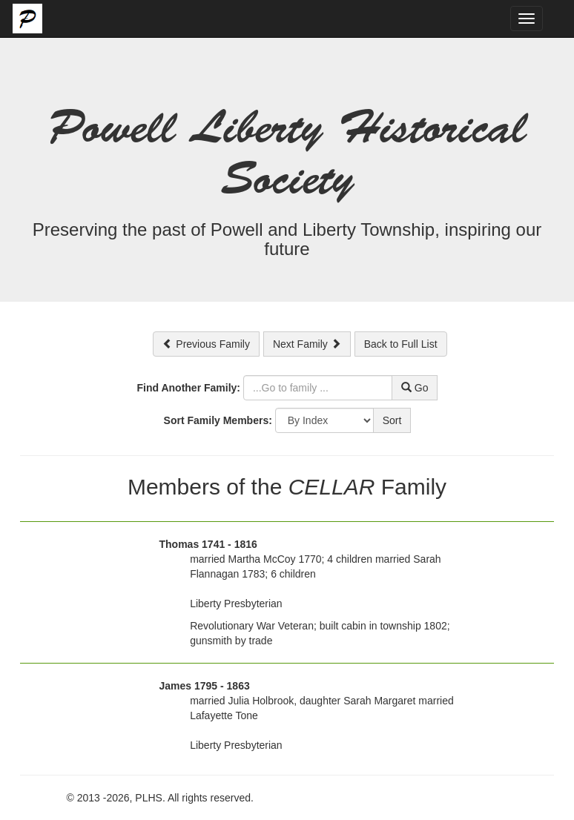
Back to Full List (401, 344)
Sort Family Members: (218, 420)
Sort (392, 420)
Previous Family (205, 344)
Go (415, 388)
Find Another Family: (188, 388)
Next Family (307, 344)
